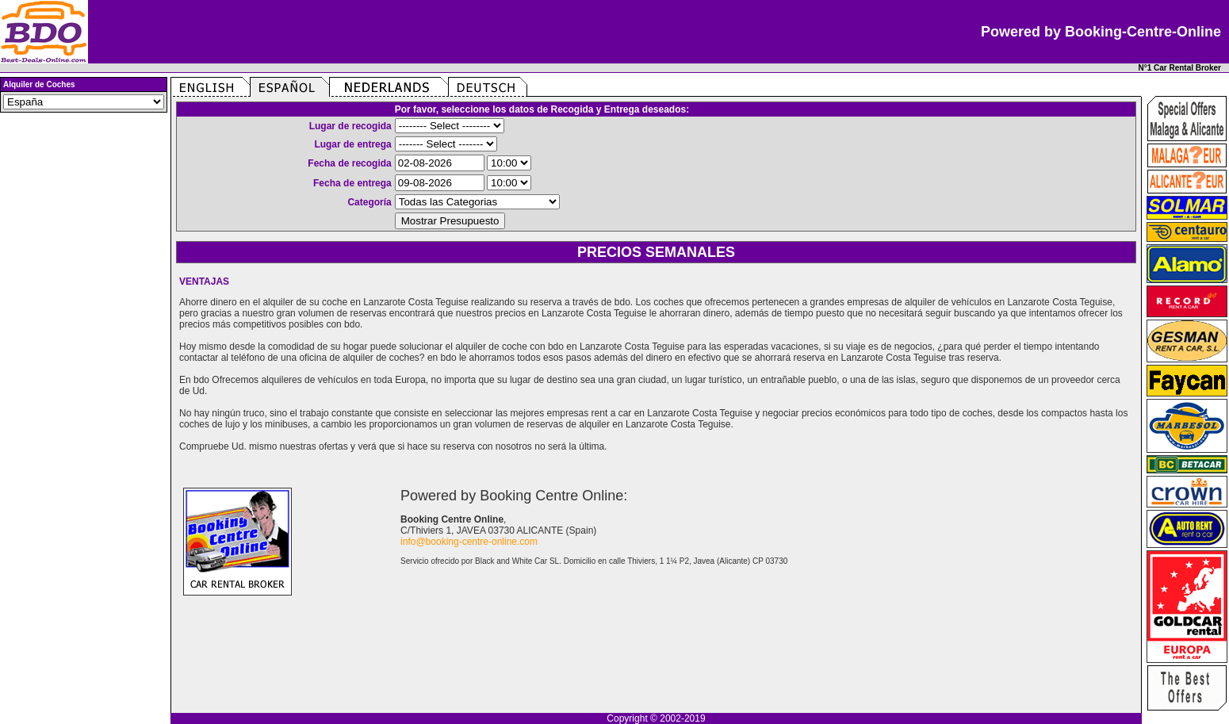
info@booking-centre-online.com (469, 541)
